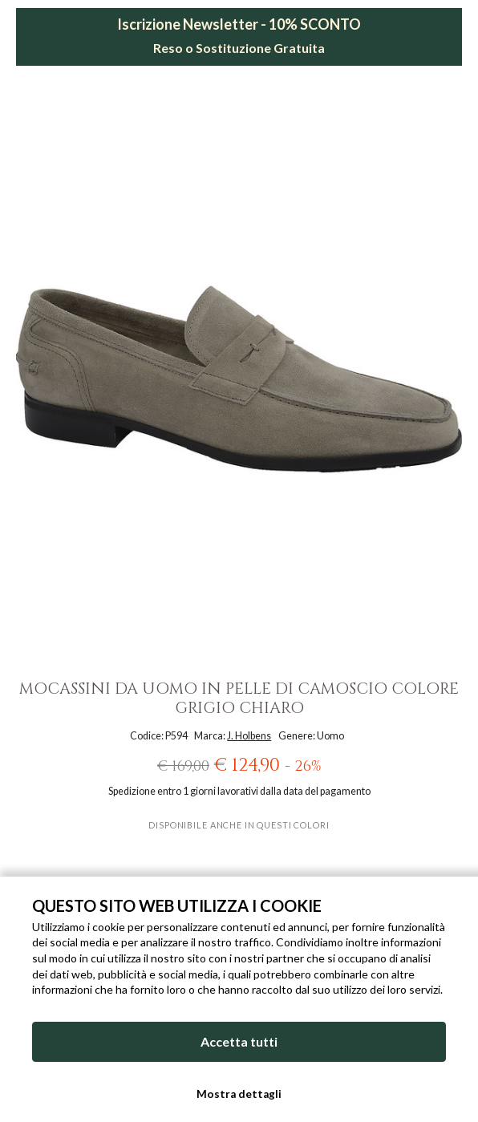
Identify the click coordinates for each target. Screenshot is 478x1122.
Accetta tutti (239, 1041)
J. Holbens (249, 736)
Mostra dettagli (239, 1094)
